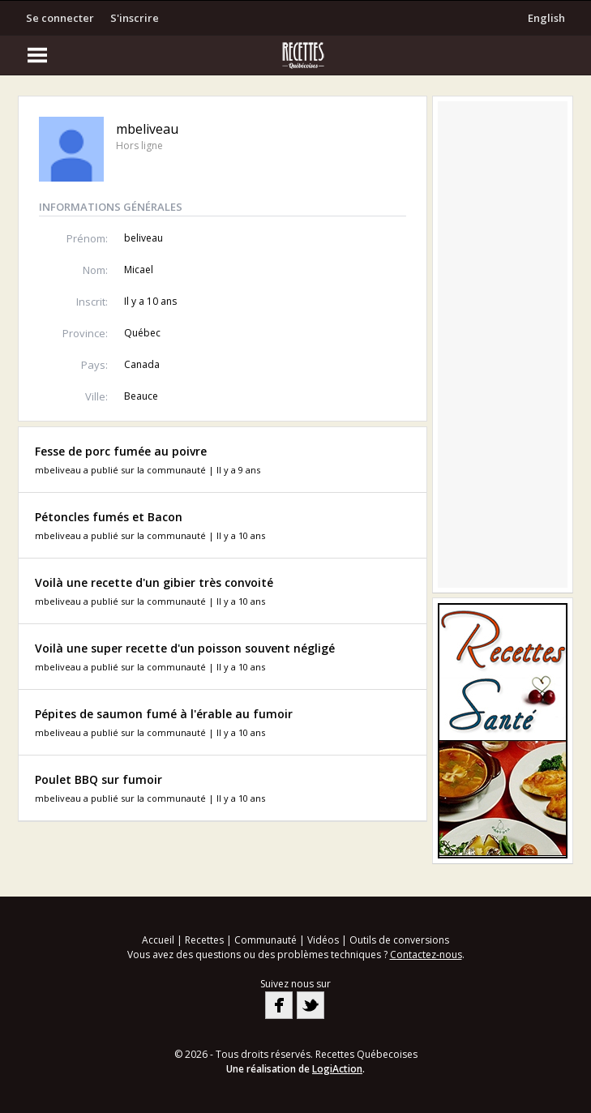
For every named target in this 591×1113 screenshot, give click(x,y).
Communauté (265, 940)
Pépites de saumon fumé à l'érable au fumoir (164, 713)
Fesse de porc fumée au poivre (121, 451)
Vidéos (323, 940)
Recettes (204, 940)
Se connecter (60, 18)
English (546, 18)
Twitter (310, 1005)
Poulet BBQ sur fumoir (98, 779)
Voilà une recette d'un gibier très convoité (154, 582)
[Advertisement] (502, 344)
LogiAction (337, 1069)
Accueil (158, 940)
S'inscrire (134, 18)
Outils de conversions (399, 940)
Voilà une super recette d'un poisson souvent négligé (185, 648)
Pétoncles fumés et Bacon (108, 516)
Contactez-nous (426, 954)
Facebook (279, 1005)
